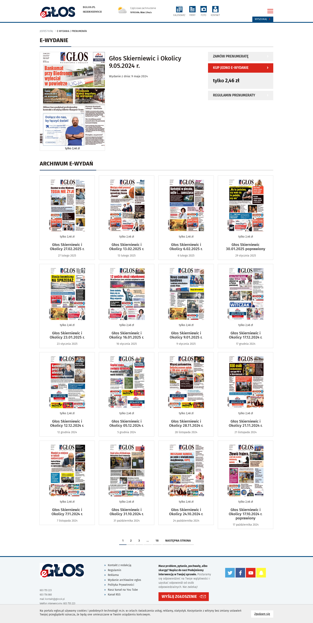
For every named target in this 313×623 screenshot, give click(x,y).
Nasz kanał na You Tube (123, 589)
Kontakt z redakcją (119, 565)
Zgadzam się (263, 614)
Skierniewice (92, 11)
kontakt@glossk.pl (55, 599)
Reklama (113, 575)
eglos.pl (89, 7)
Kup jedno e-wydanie (231, 68)
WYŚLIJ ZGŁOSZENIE (179, 596)
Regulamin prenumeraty (234, 95)
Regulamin (114, 570)
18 (157, 540)
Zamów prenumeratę (231, 56)
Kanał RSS (114, 594)
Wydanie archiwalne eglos (124, 580)
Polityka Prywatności (121, 584)
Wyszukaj (263, 19)
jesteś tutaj (46, 31)
